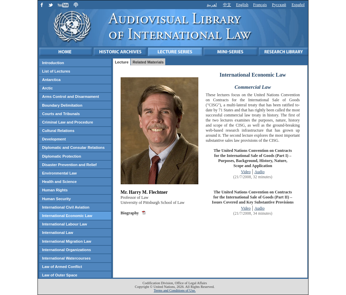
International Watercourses (66, 258)
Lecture (121, 62)
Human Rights (55, 190)
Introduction (53, 63)
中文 (227, 4)
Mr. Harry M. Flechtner (144, 192)
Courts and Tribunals (61, 114)
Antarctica (51, 80)
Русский (279, 4)
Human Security (56, 199)
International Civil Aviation (65, 207)
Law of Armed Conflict (62, 267)
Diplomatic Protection (61, 156)
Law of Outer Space (59, 275)
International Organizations (66, 250)
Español (298, 4)
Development (54, 139)
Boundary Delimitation (62, 105)
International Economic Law (67, 216)
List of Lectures (56, 71)
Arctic (47, 88)
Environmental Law (59, 173)
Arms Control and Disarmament (70, 97)
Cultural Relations (58, 131)
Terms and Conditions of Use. (175, 290)
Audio (259, 171)
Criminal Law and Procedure (67, 122)
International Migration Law (66, 241)
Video (246, 171)
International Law (57, 233)
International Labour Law (64, 224)
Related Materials (148, 62)
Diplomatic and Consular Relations (73, 147)
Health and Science (59, 182)
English (242, 4)
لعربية (212, 4)
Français (260, 4)
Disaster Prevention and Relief (69, 165)
